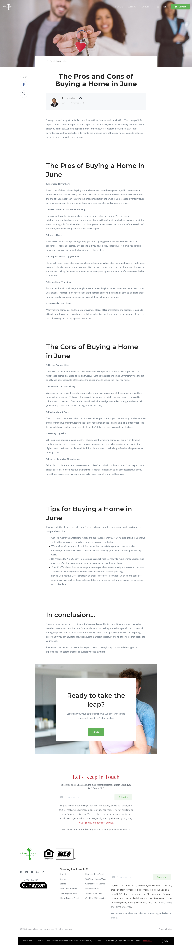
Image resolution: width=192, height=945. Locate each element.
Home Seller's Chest (94, 874)
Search (145, 6)
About (63, 874)
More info (147, 941)
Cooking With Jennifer (95, 898)
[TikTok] (43, 872)
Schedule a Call (92, 888)
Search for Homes (93, 893)
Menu (161, 6)
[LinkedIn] (26, 872)
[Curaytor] (33, 887)
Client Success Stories (95, 883)
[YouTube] (32, 872)
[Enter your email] (89, 797)
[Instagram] (37, 872)
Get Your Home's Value (95, 879)
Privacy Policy (165, 929)
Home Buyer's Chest (69, 898)
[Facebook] (21, 872)
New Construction (68, 888)
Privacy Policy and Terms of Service (96, 822)
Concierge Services (68, 893)
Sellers (132, 6)
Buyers (119, 6)
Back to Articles (58, 61)
